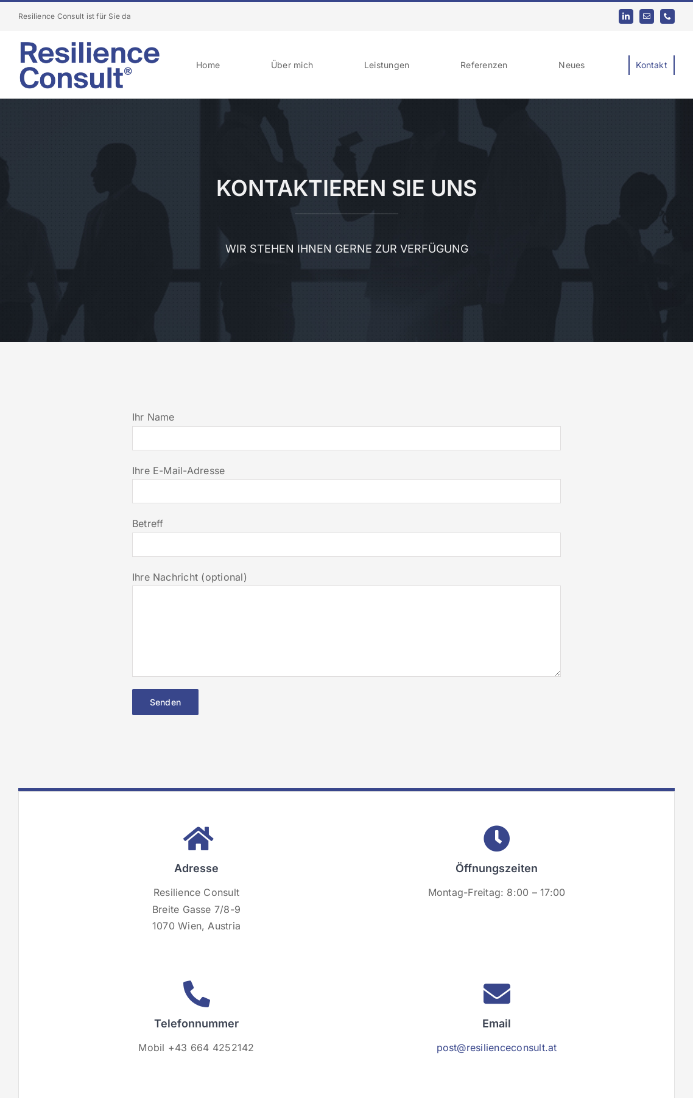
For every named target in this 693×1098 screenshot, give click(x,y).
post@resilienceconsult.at (497, 1047)
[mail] (646, 16)
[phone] (667, 16)
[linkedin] (626, 16)
